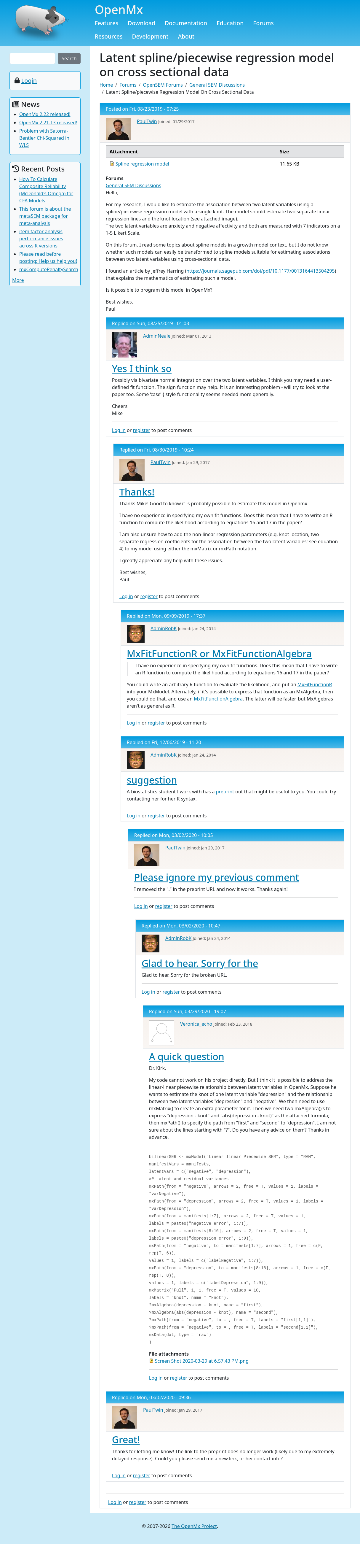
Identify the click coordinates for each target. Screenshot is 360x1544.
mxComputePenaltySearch (48, 269)
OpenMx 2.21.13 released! (48, 122)
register (141, 430)
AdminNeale (156, 336)
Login (29, 81)
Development (150, 36)
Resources (109, 36)
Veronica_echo (196, 1024)
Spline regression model (142, 164)
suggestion (152, 779)
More (18, 280)
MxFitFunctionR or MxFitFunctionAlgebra (219, 653)
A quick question (186, 1056)
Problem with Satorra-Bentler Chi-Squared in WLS (44, 138)
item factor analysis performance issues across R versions (41, 238)
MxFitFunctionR (314, 684)
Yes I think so (142, 368)
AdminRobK (164, 628)
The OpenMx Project (194, 1526)
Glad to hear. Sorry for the (200, 963)
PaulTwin (147, 121)
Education (230, 23)
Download (141, 23)
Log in (119, 430)
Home (106, 85)
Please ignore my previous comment (216, 877)
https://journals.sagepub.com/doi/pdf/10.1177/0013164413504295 (260, 271)
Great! (126, 1439)
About (186, 36)
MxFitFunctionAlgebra (218, 698)
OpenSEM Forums (163, 85)
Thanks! (137, 491)
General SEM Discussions (217, 85)
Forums (263, 23)
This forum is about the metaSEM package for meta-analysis (45, 216)
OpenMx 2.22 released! (45, 114)
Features (107, 23)
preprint (225, 791)
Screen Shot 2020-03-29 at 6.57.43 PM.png (202, 1361)
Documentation (186, 23)
